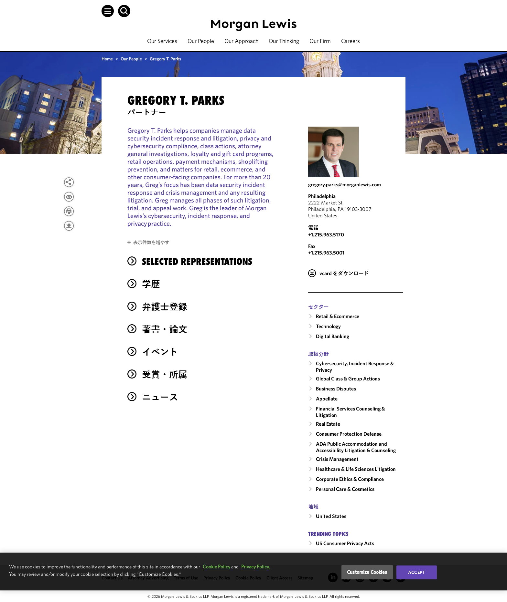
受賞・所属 (164, 374)
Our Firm (320, 41)
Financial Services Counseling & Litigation (350, 411)
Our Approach (241, 41)
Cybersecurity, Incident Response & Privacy (355, 366)
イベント (160, 352)
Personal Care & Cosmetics (345, 489)
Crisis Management (337, 459)
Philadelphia (322, 196)
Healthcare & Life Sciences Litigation (356, 469)
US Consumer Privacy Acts (345, 543)
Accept (416, 572)
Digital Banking (332, 336)
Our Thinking (284, 41)
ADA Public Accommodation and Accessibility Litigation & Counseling (356, 447)
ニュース (160, 397)
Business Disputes (336, 388)
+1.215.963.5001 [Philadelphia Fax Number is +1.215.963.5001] (326, 252)
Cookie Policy (216, 567)
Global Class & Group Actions (348, 378)
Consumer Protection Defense (349, 434)
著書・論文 (164, 329)
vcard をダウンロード (344, 273)
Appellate (327, 398)
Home (107, 59)
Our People (201, 41)
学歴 (151, 284)
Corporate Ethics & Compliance (350, 479)
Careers (350, 41)
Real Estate (328, 423)
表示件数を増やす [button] (151, 242)
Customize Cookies (367, 572)
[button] (108, 11)
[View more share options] (68, 182)
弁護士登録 (164, 307)
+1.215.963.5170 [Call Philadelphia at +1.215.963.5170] (326, 234)
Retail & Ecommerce (337, 316)
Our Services (162, 41)
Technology (328, 326)
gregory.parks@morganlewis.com (344, 184)
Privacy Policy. (255, 567)
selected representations (197, 261)
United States (331, 516)
